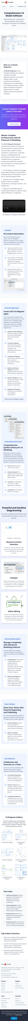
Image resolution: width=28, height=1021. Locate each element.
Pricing (3, 990)
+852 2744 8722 (12, 973)
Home (3, 6)
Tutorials (3, 1004)
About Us (17, 998)
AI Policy (11, 1018)
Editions (3, 985)
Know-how (3, 1000)
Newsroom (18, 1000)
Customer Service (19, 988)
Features (11, 6)
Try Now (3, 988)
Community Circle (5, 998)
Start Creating (14, 124)
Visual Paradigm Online (7, 992)
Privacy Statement (19, 1018)
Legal (7, 1018)
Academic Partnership (20, 1004)
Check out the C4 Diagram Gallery (14, 399)
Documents (4, 1007)
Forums (17, 983)
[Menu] (25, 2)
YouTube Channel (19, 1002)
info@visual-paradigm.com (11, 977)
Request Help (18, 985)
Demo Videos (4, 1002)
